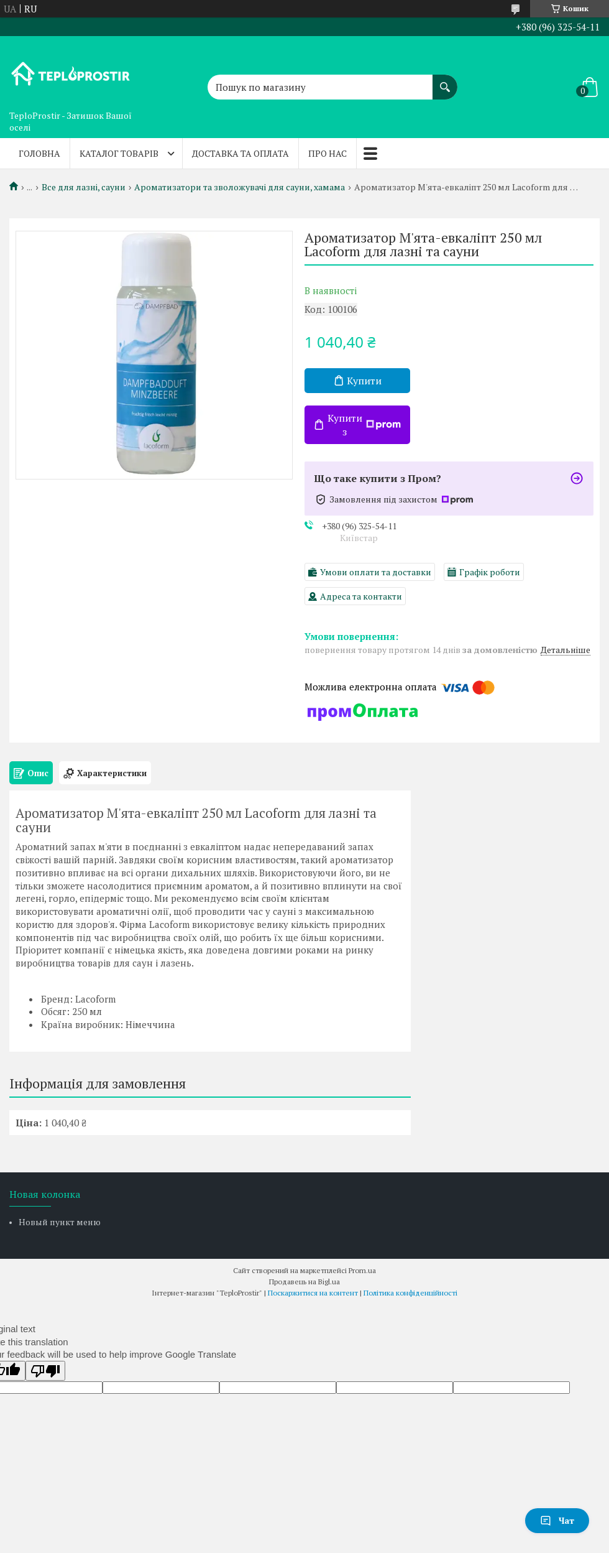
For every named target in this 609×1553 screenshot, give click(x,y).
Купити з (364, 424)
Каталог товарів (119, 153)
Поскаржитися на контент (313, 1292)
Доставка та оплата (240, 153)
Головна (39, 153)
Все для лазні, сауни (84, 187)
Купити (364, 380)
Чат (557, 1520)
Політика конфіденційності (410, 1292)
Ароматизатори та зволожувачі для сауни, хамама (239, 187)
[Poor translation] (45, 1371)
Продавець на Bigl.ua (304, 1281)
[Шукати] (445, 80)
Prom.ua (362, 1270)
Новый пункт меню (60, 1222)
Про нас (327, 153)
